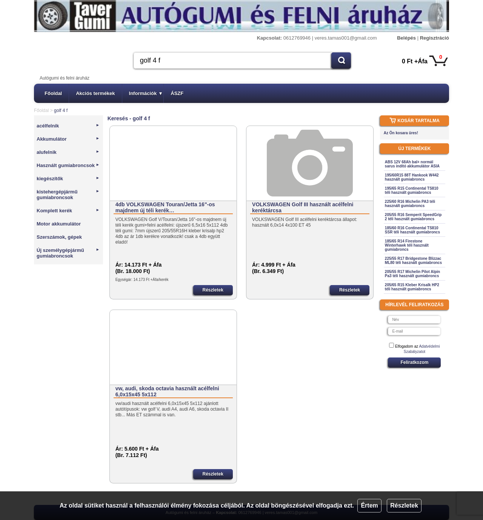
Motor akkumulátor (59, 224)
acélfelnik (68, 126)
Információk (145, 93)
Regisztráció (434, 38)
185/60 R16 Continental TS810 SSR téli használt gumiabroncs (412, 230)
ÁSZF (177, 93)
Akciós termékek (95, 93)
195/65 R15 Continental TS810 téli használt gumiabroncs (411, 190)
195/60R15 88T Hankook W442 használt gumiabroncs (412, 177)
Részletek (404, 505)
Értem (369, 505)
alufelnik (68, 152)
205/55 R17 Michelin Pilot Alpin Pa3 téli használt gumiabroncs (412, 274)
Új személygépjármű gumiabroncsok (68, 253)
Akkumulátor (68, 139)
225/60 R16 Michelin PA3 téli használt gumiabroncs (410, 203)
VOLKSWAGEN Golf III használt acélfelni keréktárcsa (302, 207)
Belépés (406, 38)
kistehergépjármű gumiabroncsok (68, 194)
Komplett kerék (68, 210)
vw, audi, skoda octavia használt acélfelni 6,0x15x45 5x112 (167, 391)
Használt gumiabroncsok (68, 165)
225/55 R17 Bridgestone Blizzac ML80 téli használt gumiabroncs (413, 260)
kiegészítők (68, 178)
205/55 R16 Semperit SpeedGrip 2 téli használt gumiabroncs (413, 217)
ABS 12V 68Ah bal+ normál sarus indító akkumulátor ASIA (412, 164)
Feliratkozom (414, 362)
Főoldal (53, 93)
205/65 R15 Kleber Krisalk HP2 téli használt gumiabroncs (412, 287)
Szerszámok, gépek (59, 237)
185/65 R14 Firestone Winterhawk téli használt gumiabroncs (407, 245)
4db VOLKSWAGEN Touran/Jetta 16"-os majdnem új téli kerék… (165, 207)
